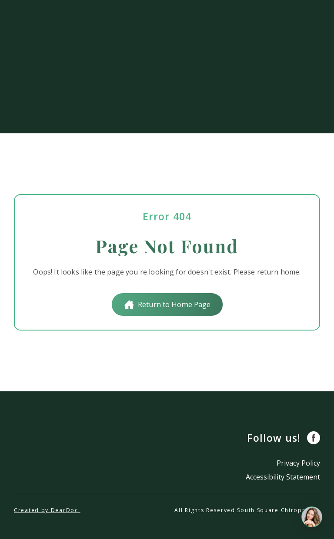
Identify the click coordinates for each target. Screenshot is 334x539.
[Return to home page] (55, 456)
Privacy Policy (298, 463)
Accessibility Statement (283, 477)
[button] (167, 304)
